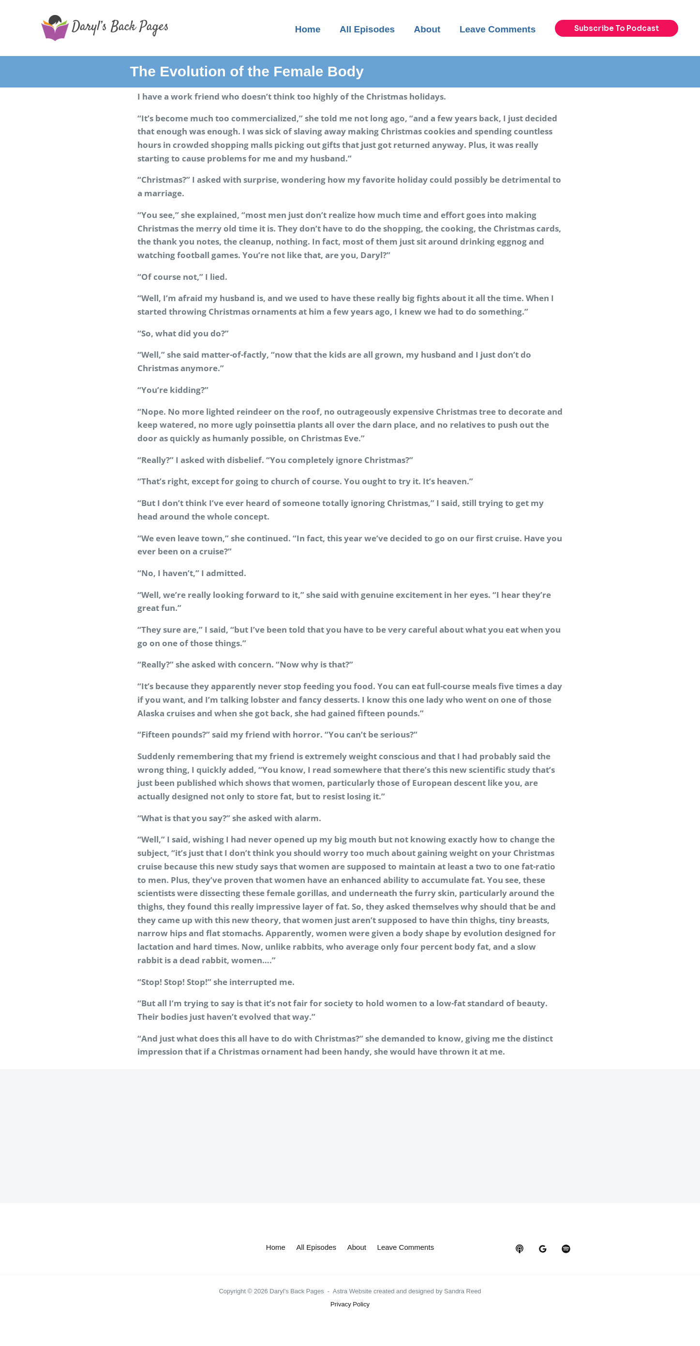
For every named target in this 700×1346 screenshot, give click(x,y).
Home (305, 1248)
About (395, 1248)
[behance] (519, 1249)
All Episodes (350, 1248)
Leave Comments (350, 1262)
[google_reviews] (542, 1249)
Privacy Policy (350, 1317)
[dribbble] (566, 1249)
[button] (616, 28)
